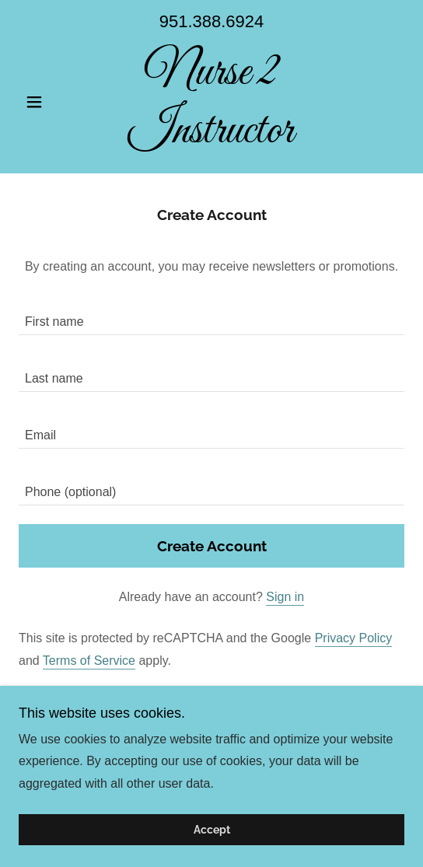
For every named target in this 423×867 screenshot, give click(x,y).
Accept (212, 829)
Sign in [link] (285, 596)
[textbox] (211, 316)
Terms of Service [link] (89, 660)
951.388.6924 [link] (211, 21)
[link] (211, 102)
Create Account (212, 545)
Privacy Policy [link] (354, 638)
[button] (47, 101)
